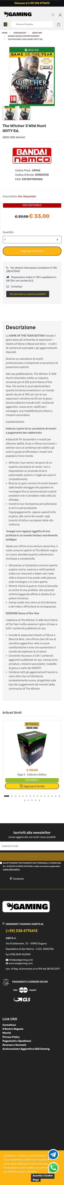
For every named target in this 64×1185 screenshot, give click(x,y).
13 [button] (52, 796)
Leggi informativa (11, 869)
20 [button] (39, 800)
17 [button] (28, 800)
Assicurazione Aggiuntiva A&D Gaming (26, 1048)
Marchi (6, 1032)
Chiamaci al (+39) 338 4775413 (32, 3)
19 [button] (35, 800)
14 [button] (55, 796)
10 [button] (41, 796)
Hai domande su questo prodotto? (27, 294)
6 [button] (26, 796)
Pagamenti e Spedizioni (16, 1040)
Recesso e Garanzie (14, 1044)
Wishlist (20, 137)
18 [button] (32, 800)
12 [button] (48, 796)
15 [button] (59, 796)
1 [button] (6, 796)
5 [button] (23, 796)
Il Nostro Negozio (12, 1028)
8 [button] (33, 796)
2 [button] (12, 796)
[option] (32, 76)
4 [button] (19, 796)
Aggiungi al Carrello (32, 251)
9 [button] (37, 796)
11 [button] (44, 796)
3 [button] (15, 796)
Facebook (17, 878)
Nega (36, 1179)
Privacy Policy (11, 1037)
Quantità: (8, 232)
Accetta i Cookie (43, 1175)
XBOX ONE (8, 137)
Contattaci (14, 286)
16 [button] (24, 800)
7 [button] (30, 796)
